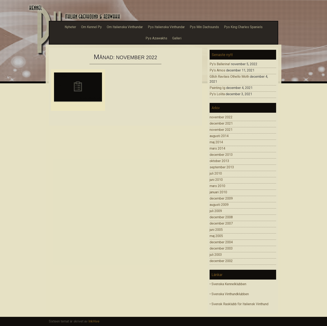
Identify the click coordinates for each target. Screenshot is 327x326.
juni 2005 (216, 230)
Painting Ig (217, 88)
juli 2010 (216, 173)
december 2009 (221, 198)
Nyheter (70, 27)
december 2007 (221, 223)
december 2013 (221, 155)
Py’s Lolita (217, 94)
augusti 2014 (219, 136)
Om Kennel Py (91, 27)
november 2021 (221, 130)
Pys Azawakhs (156, 38)
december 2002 (221, 261)
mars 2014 (217, 148)
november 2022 (221, 117)
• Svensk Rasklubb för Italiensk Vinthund (239, 304)
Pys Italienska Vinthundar (166, 27)
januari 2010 (218, 192)
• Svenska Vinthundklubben (229, 294)
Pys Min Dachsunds (204, 27)
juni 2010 (216, 180)
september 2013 (222, 167)
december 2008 (221, 217)
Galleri (176, 38)
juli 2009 (216, 211)
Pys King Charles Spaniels (243, 27)
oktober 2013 (219, 161)
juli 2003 (216, 255)
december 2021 (221, 123)
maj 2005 (216, 236)
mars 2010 (217, 186)
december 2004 (221, 242)
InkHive (93, 321)
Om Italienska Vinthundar (125, 27)
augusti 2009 (219, 205)
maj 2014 (216, 142)
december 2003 (221, 248)
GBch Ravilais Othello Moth (229, 77)
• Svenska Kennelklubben (228, 284)
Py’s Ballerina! (78, 105)
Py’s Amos (217, 70)
